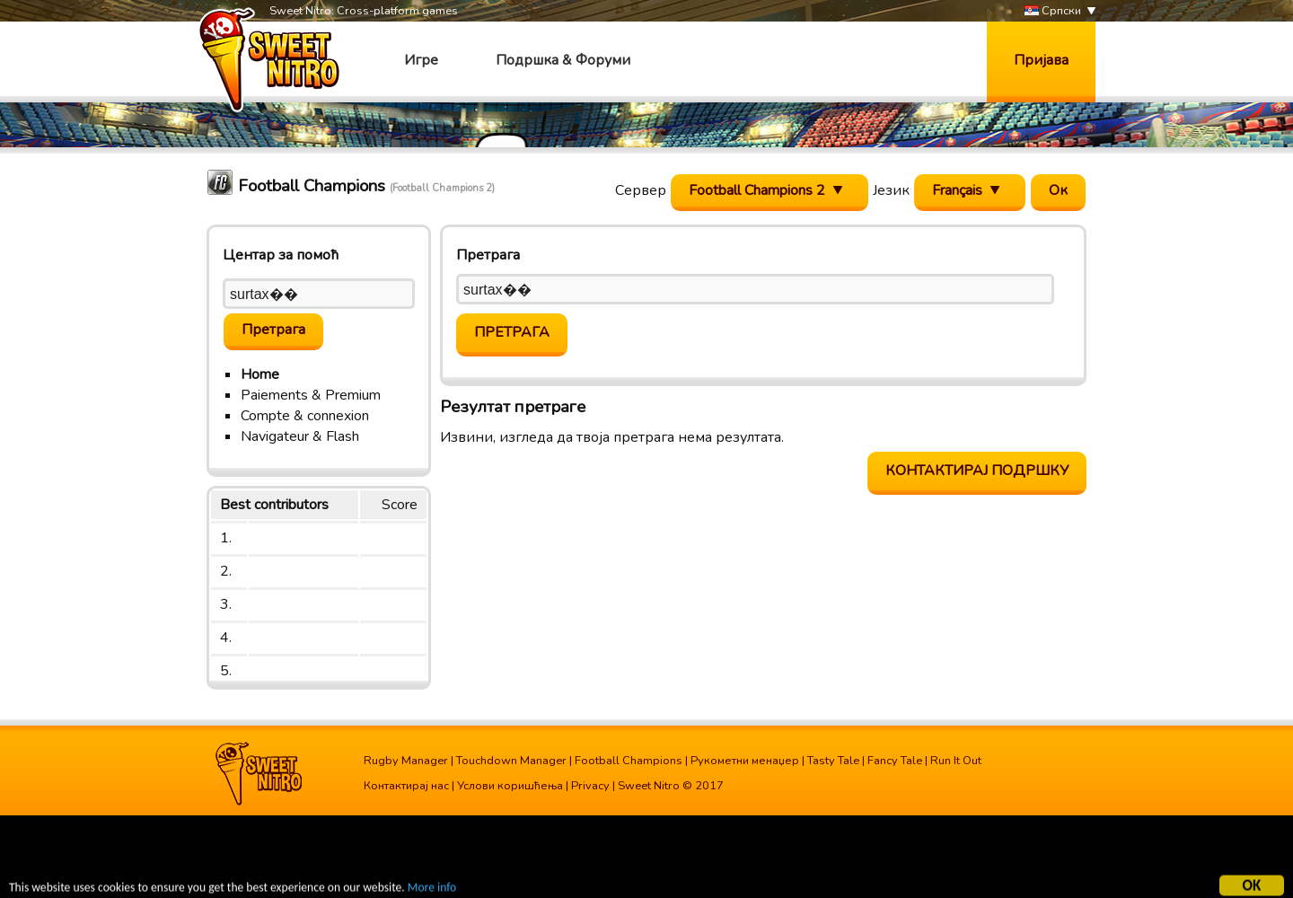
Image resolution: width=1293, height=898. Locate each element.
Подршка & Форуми (563, 60)
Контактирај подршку (977, 470)
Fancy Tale (894, 761)
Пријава (1041, 60)
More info (432, 889)
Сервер (640, 190)
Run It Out (955, 761)
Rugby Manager (406, 761)
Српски (1053, 11)
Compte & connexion (305, 416)
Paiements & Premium (311, 395)
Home (260, 374)
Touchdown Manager (511, 761)
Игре (421, 60)
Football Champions (628, 761)
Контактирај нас (406, 786)
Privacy (590, 786)
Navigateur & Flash (300, 436)
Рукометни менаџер (744, 761)
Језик (891, 190)
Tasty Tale (833, 761)
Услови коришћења (510, 786)
